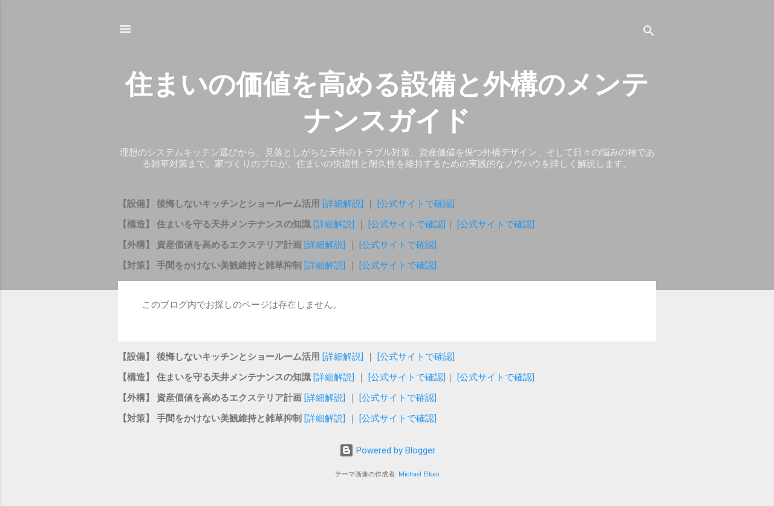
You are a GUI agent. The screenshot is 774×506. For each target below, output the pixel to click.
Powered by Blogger (387, 450)
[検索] (649, 33)
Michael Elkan (419, 474)
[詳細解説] (344, 203)
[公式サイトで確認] (416, 203)
